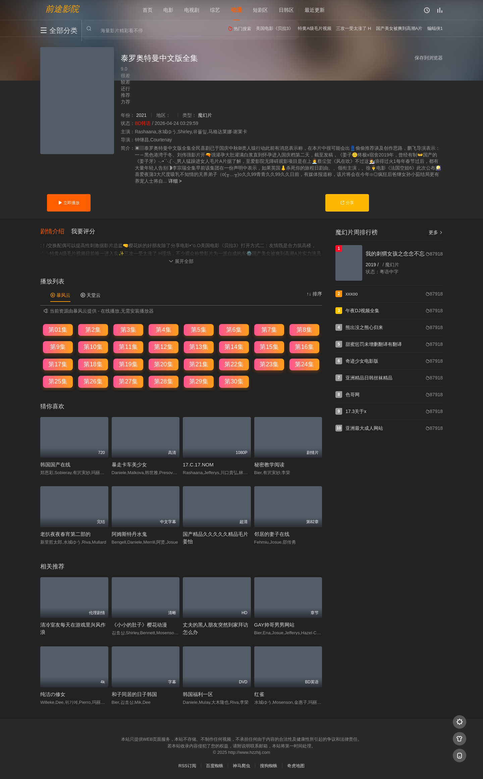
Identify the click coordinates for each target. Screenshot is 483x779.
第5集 (198, 329)
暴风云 (60, 295)
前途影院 (62, 8)
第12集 (163, 346)
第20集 (163, 364)
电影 (168, 10)
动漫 (236, 10)
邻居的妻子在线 (271, 534)
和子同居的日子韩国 (134, 694)
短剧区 (260, 10)
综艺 (215, 10)
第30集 (233, 381)
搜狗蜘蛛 (268, 765)
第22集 (233, 364)
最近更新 (315, 10)
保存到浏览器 (429, 57)
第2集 (93, 329)
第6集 (233, 329)
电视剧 (191, 10)
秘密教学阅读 (269, 465)
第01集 (57, 329)
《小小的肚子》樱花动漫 (139, 625)
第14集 (233, 346)
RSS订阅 (187, 765)
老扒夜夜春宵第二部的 (65, 534)
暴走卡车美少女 (129, 465)
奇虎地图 (296, 765)
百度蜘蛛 (214, 765)
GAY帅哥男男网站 (274, 625)
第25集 (57, 381)
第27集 (128, 381)
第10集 (93, 346)
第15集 (269, 346)
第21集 (198, 364)
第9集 (57, 346)
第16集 (304, 346)
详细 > (175, 181)
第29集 (198, 381)
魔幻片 (205, 115)
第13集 (198, 346)
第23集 (269, 364)
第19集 (128, 364)
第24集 (304, 364)
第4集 (163, 329)
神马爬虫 (241, 765)
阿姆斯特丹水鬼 (129, 534)
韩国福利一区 (198, 694)
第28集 (163, 381)
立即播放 (68, 202)
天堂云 (90, 295)
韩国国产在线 (55, 465)
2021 (141, 115)
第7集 (269, 329)
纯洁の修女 (52, 694)
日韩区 (286, 10)
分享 (347, 202)
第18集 (93, 364)
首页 (148, 10)
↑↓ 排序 (314, 293)
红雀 (259, 694)
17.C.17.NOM (198, 465)
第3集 (128, 329)
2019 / (373, 264)
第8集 (304, 329)
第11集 (128, 346)
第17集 (57, 364)
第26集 (93, 381)
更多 (436, 232)
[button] (55, 231)
